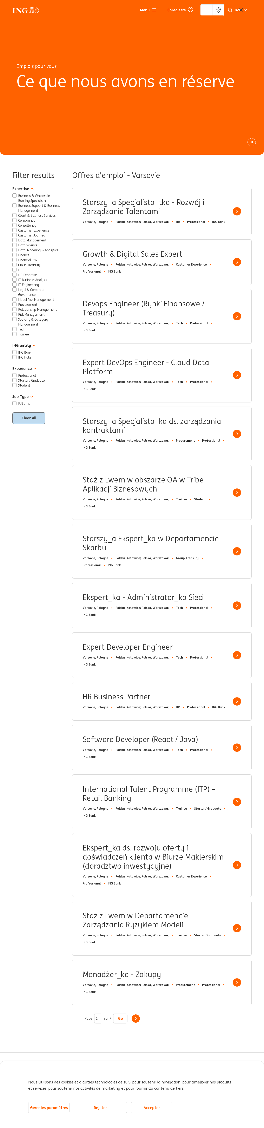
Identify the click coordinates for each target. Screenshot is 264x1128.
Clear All (29, 417)
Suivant (136, 1018)
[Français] (238, 10)
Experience (24, 368)
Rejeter (100, 1107)
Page (88, 1018)
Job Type (22, 396)
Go (120, 1018)
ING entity (24, 345)
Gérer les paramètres (49, 1107)
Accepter (152, 1107)
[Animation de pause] (252, 142)
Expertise (23, 188)
